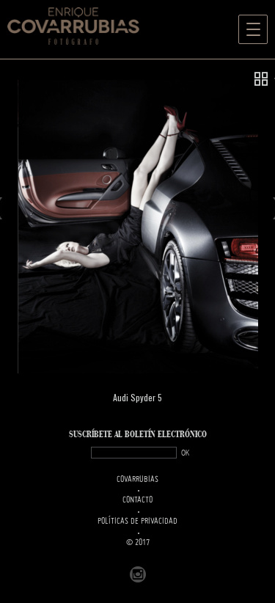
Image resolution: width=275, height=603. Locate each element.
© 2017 (138, 542)
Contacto (137, 500)
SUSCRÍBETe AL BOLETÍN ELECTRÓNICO (138, 434)
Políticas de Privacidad (137, 521)
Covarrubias (137, 479)
